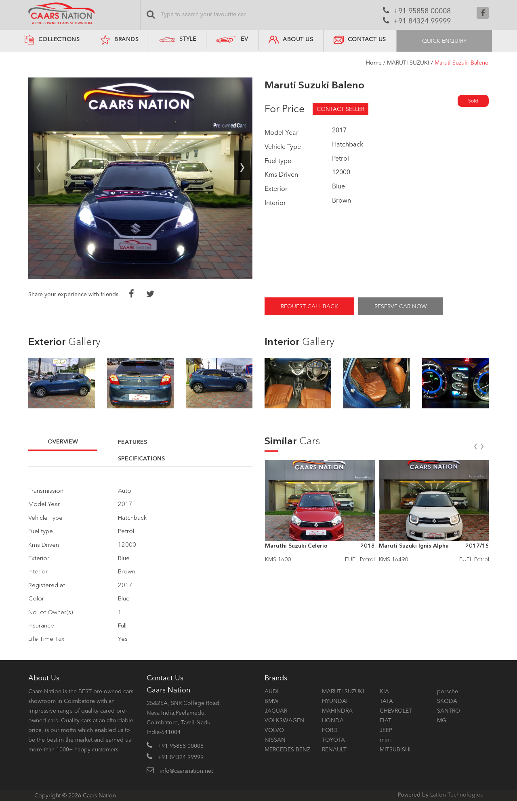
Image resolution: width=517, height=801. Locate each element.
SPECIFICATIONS (141, 458)
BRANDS (119, 40)
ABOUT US (291, 40)
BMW (272, 701)
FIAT (385, 720)
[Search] (234, 14)
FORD (330, 730)
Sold (473, 101)
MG (441, 720)
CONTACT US (360, 40)
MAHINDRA (337, 710)
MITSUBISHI (395, 749)
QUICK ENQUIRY (444, 40)
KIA (384, 691)
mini (385, 739)
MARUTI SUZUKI (408, 62)
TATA (386, 701)
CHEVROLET (396, 710)
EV (244, 38)
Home (374, 62)
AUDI (272, 691)
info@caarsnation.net (186, 770)
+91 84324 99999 (422, 21)
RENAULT (334, 749)
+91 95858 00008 (422, 10)
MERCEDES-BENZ (287, 749)
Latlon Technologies (456, 794)
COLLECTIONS (52, 40)
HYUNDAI (335, 701)
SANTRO (448, 710)
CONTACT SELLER (340, 109)
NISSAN (275, 739)
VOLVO (274, 730)
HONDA (333, 720)
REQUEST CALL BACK (309, 306)
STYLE (177, 39)
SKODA (447, 701)
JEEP (386, 730)
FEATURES (132, 441)
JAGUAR (276, 710)
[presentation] (38, 166)
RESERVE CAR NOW (400, 306)
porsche (447, 691)
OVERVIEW (63, 441)
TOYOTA (333, 739)
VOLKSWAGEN (285, 720)
